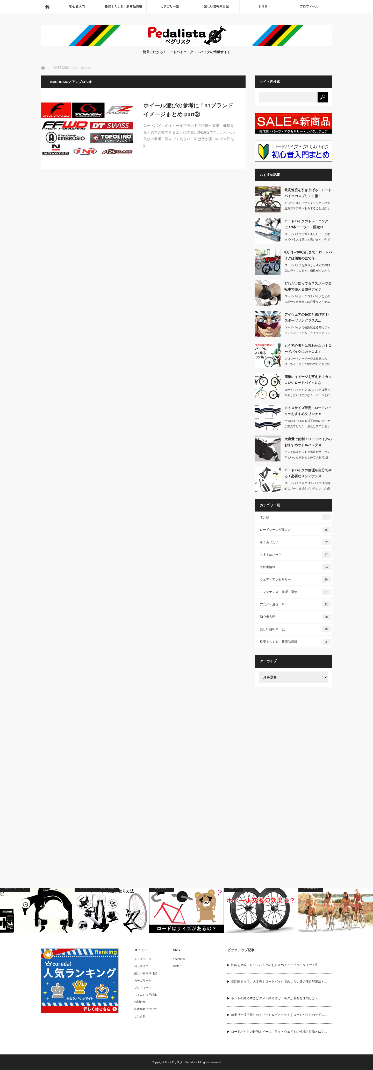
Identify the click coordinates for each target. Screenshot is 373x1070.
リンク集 (140, 1016)
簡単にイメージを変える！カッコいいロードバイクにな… (308, 380)
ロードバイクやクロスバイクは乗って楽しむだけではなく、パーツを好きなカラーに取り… (307, 395)
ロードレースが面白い (295, 530)
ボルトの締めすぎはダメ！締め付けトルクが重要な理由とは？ (274, 998)
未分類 (295, 517)
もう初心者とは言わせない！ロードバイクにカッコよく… (308, 349)
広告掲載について (145, 1009)
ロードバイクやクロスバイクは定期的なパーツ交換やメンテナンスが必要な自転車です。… (307, 488)
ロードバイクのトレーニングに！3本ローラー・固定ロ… (306, 224)
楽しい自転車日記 (216, 6)
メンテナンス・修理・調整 (295, 592)
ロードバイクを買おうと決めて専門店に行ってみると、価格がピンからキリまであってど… (307, 271)
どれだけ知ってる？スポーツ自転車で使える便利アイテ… (308, 286)
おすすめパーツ (295, 554)
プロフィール (309, 6)
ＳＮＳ (262, 6)
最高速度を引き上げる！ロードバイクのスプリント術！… (308, 193)
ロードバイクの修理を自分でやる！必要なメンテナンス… (308, 473)
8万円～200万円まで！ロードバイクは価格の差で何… (308, 255)
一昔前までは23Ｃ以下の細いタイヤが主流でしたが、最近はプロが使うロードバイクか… (307, 426)
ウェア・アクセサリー (295, 579)
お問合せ (140, 1001)
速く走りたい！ (295, 542)
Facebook (179, 959)
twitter (177, 966)
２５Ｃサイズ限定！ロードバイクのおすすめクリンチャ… (308, 411)
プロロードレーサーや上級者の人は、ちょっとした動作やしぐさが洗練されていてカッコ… (307, 364)
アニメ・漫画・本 (295, 604)
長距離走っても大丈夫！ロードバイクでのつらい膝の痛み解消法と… (279, 981)
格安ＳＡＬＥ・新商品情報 (123, 6)
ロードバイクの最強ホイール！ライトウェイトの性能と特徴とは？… (279, 1031)
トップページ (142, 959)
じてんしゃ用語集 (145, 994)
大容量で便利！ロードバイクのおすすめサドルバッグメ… (308, 442)
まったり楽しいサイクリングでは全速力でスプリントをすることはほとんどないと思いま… (307, 208)
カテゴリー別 (169, 6)
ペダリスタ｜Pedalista (182, 1062)
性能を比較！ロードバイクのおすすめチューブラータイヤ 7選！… (277, 965)
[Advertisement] (293, 771)
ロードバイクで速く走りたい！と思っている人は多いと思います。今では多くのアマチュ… (307, 239)
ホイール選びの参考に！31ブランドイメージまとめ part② (188, 109)
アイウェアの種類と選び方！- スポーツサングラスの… (306, 317)
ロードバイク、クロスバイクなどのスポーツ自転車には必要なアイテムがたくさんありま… (307, 302)
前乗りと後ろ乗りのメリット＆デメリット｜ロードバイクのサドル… (279, 1015)
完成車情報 (295, 567)
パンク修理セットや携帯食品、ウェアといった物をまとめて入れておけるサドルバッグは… (307, 457)
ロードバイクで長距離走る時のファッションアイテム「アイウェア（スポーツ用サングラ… (307, 333)
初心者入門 (77, 6)
